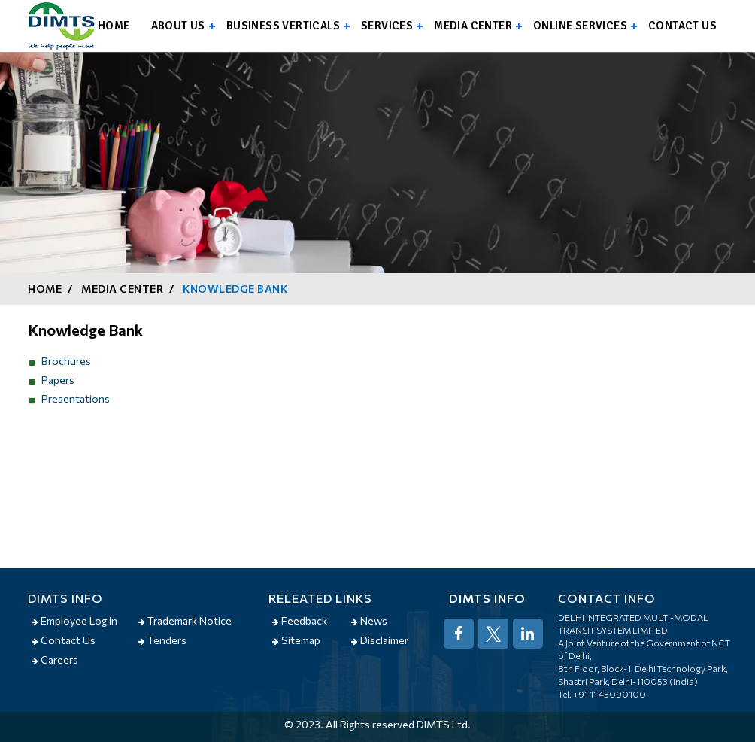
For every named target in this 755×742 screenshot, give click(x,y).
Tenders (162, 640)
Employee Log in (74, 620)
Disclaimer (379, 640)
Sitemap (296, 640)
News (369, 620)
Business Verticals (283, 25)
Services (387, 25)
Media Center (473, 25)
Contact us (682, 25)
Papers (57, 379)
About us (178, 25)
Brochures (66, 360)
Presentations (75, 398)
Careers (55, 659)
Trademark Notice (185, 620)
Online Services (580, 25)
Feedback (299, 620)
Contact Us (64, 640)
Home (114, 25)
